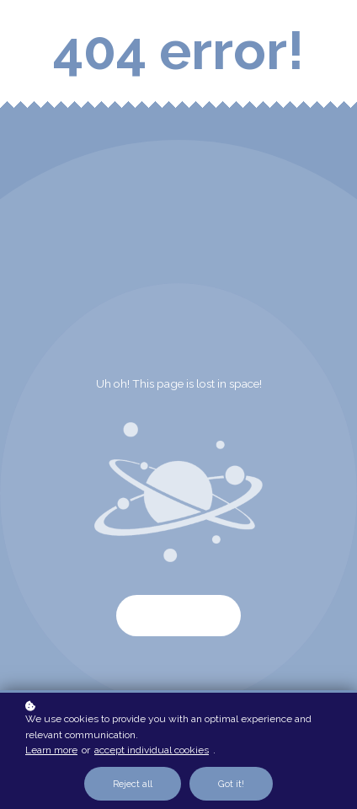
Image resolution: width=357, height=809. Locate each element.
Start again (178, 615)
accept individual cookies (151, 750)
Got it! (231, 784)
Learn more (51, 750)
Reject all (132, 784)
